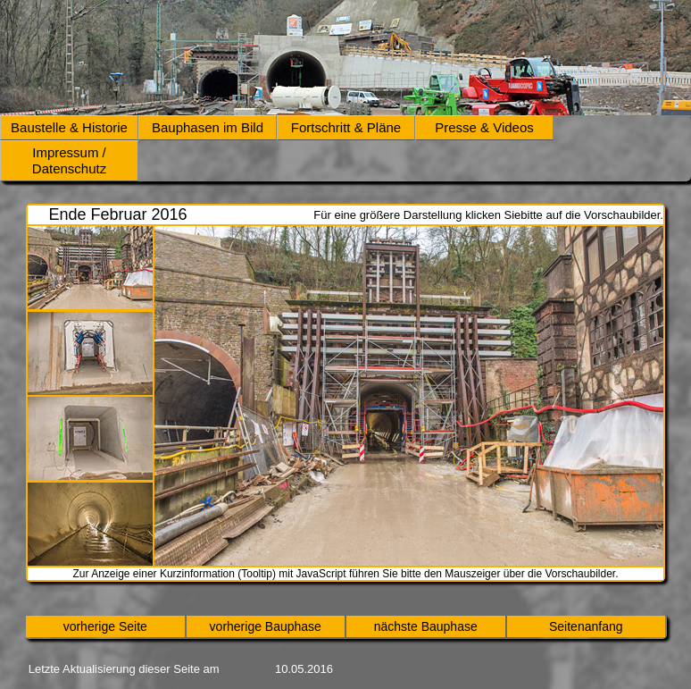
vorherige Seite (105, 626)
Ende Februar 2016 (117, 214)
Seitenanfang (586, 626)
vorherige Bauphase (265, 626)
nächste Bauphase (426, 626)
